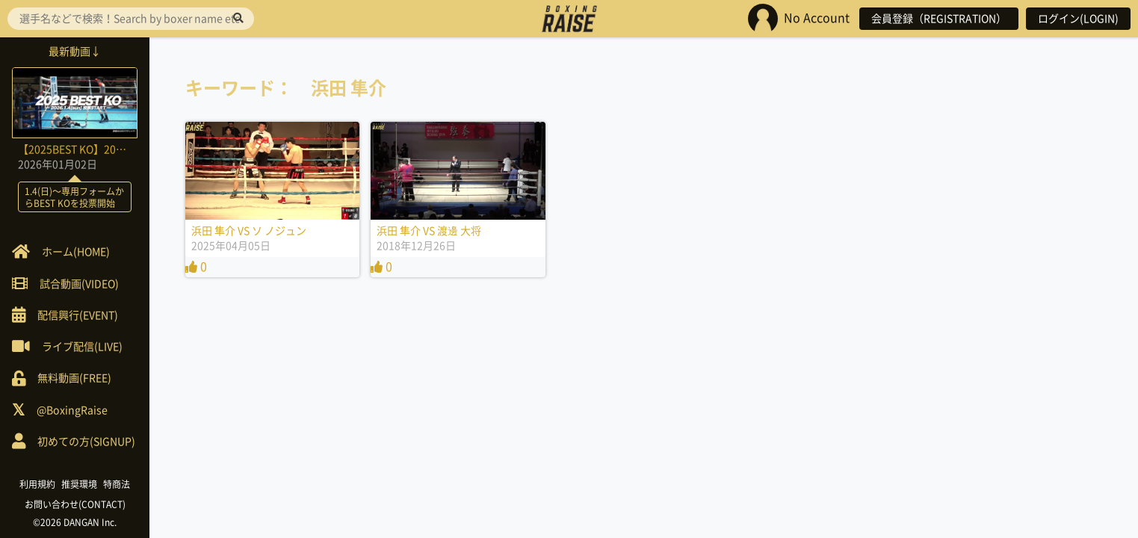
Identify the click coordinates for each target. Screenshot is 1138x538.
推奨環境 (79, 484)
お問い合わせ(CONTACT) (75, 504)
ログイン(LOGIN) (1078, 18)
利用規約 (37, 484)
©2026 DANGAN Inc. (75, 522)
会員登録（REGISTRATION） (938, 18)
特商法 (116, 484)
